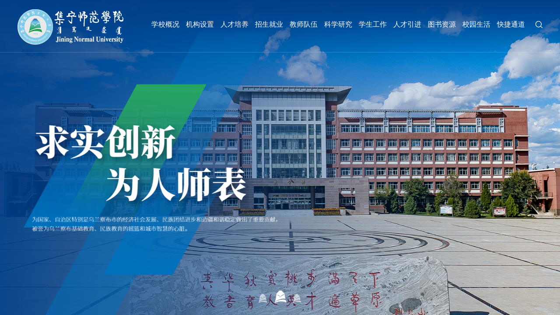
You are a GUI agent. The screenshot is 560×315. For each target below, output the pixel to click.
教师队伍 (304, 24)
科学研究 (338, 24)
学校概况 (165, 24)
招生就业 (269, 24)
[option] (280, 157)
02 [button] (280, 296)
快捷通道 (511, 24)
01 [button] (263, 296)
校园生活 (476, 24)
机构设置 (200, 24)
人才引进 (407, 24)
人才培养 (234, 24)
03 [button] (297, 296)
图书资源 (442, 24)
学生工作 (373, 24)
